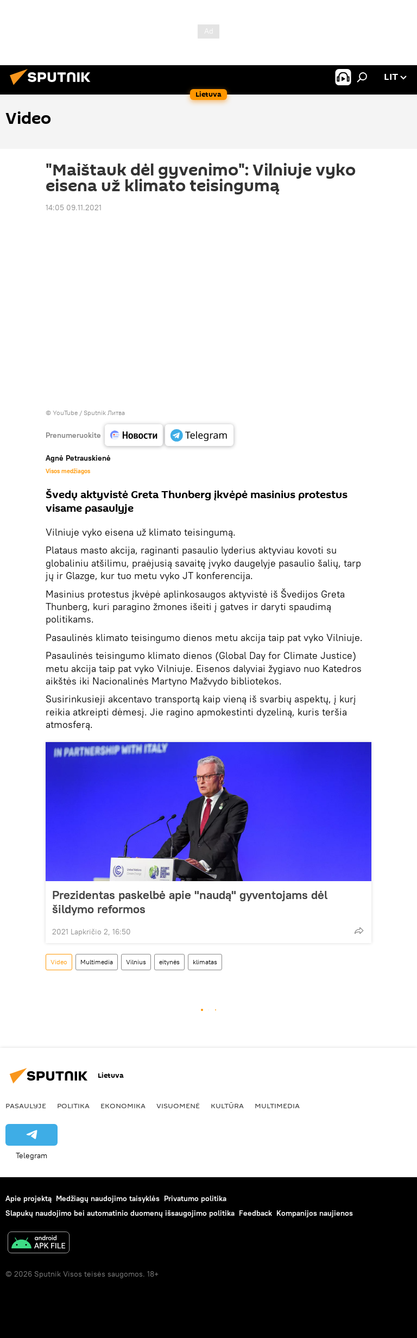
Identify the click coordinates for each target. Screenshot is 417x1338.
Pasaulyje (25, 1105)
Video (58, 962)
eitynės (169, 962)
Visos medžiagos (68, 471)
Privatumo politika (195, 1198)
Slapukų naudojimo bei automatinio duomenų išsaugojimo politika (120, 1213)
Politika (73, 1105)
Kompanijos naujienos (314, 1213)
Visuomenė (178, 1105)
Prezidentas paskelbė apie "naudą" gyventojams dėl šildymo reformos (189, 902)
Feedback (255, 1213)
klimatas (205, 962)
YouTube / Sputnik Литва (89, 413)
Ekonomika (123, 1105)
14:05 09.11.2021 (74, 207)
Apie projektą (28, 1198)
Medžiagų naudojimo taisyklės (108, 1198)
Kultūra (227, 1105)
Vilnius (136, 962)
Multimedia (96, 962)
